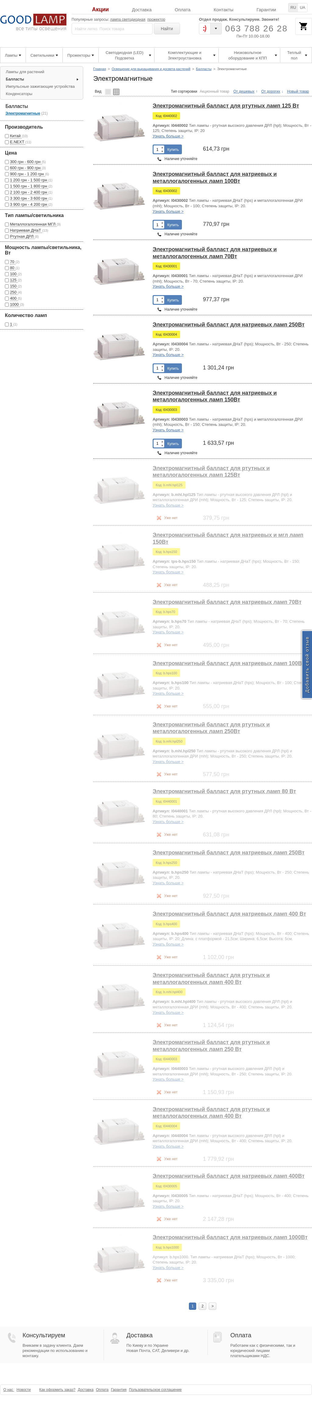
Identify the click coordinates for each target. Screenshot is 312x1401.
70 (13, 261)
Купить (173, 150)
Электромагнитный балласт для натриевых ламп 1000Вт (230, 1237)
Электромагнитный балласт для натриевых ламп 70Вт (227, 602)
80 (13, 268)
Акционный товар (214, 91)
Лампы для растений (25, 72)
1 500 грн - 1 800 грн (29, 186)
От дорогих (270, 91)
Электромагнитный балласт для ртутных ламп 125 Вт (226, 106)
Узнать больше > (168, 136)
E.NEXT (17, 142)
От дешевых (243, 91)
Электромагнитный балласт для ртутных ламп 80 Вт (224, 791)
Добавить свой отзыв (307, 664)
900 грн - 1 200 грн (27, 174)
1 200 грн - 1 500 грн (29, 180)
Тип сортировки (184, 91)
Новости (23, 1390)
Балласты (203, 69)
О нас (8, 1390)
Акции (100, 9)
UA (302, 7)
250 (14, 292)
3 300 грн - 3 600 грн (29, 198)
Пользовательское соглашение (155, 1390)
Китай (16, 136)
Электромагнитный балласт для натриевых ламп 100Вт (228, 663)
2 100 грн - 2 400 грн (29, 192)
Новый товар (298, 91)
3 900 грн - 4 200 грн (29, 204)
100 (14, 274)
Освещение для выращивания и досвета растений (151, 69)
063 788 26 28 (256, 28)
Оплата (183, 9)
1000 (15, 304)
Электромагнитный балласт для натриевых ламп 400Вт (228, 1176)
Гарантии (266, 9)
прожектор (156, 19)
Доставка (141, 9)
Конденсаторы (19, 93)
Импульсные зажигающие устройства (40, 86)
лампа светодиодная (127, 19)
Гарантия (118, 1390)
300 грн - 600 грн (26, 161)
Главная (99, 69)
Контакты (223, 9)
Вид (98, 91)
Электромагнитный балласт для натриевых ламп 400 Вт (229, 914)
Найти (167, 28)
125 (14, 280)
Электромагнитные (22, 113)
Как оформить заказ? (57, 1390)
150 (14, 286)
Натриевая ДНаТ (26, 230)
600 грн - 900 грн (26, 168)
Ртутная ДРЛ (22, 236)
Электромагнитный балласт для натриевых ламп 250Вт (228, 325)
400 (14, 298)
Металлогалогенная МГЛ (33, 224)
